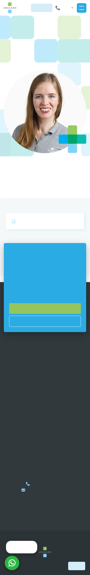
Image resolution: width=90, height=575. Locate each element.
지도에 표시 (45, 447)
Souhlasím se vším (45, 308)
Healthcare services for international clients (45, 365)
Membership (45, 360)
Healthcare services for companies (45, 371)
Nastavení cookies (45, 321)
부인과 (20, 221)
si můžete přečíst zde (39, 294)
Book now (77, 566)
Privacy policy (45, 382)
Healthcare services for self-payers (45, 376)
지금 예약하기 (42, 7)
